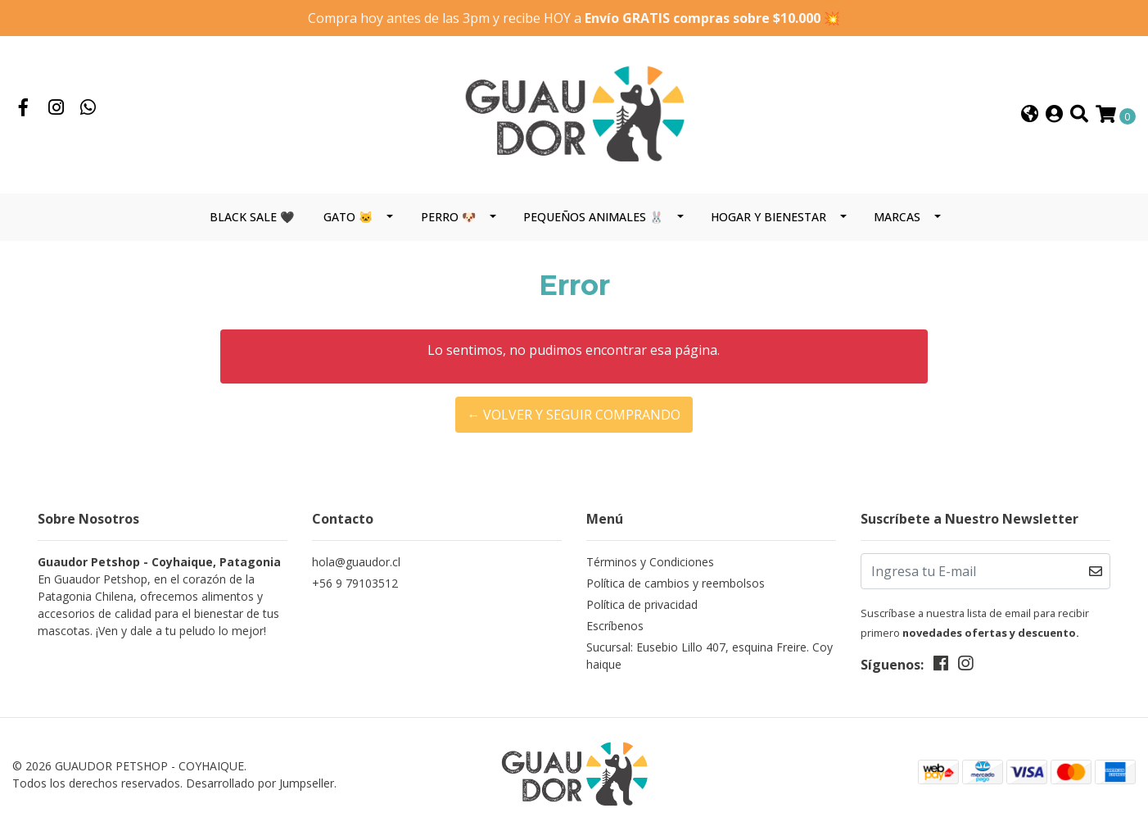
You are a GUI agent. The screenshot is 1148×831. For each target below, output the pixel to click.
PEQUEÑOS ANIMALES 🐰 (593, 217)
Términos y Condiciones (650, 562)
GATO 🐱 (348, 217)
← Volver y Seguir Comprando (573, 415)
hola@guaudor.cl (356, 562)
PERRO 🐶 (448, 217)
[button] (1029, 115)
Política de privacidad (642, 604)
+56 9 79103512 (355, 583)
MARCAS (897, 217)
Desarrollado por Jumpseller (260, 783)
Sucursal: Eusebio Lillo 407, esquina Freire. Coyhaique (709, 655)
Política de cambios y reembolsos (675, 583)
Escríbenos (615, 625)
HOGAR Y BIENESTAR (768, 217)
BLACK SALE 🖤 (252, 217)
